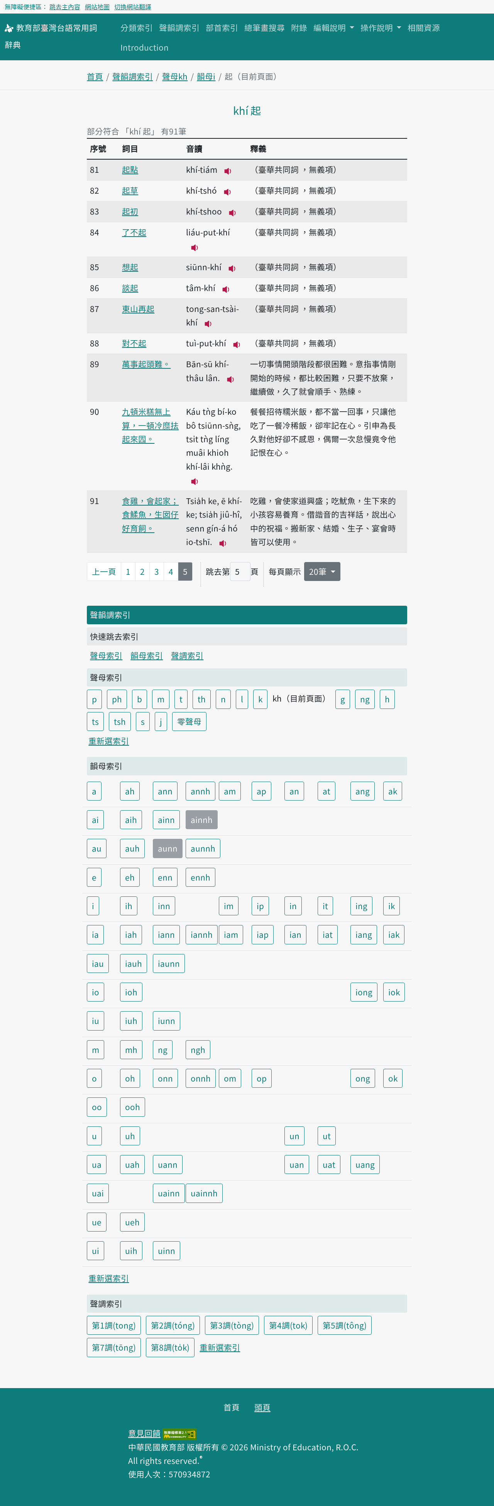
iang (363, 934)
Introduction (144, 47)
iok (394, 992)
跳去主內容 (64, 6)
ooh (132, 1106)
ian (295, 934)
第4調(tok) (288, 1325)
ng (365, 699)
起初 (130, 211)
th (202, 699)
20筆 (318, 571)
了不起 (134, 232)
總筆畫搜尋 (264, 27)
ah (130, 791)
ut (327, 1135)
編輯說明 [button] (330, 27)
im (228, 905)
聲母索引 (106, 655)
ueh (132, 1222)
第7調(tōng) (114, 1347)
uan (296, 1164)
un (294, 1135)
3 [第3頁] (156, 571)
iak (393, 934)
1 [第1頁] (128, 571)
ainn (166, 819)
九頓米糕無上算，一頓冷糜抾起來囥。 (150, 425)
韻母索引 (146, 655)
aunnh (203, 848)
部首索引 (222, 27)
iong (363, 992)
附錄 (299, 27)
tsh (120, 721)
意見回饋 (144, 1433)
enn (165, 877)
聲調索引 (187, 655)
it (325, 905)
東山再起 (138, 308)
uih (131, 1250)
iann (166, 934)
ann (165, 791)
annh (200, 791)
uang (365, 1164)
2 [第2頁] (142, 571)
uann (168, 1164)
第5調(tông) (345, 1325)
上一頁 (104, 571)
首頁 (95, 76)
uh (130, 1135)
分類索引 (136, 27)
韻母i (206, 76)
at (326, 791)
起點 (130, 169)
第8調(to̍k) (170, 1347)
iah (131, 934)
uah (132, 1164)
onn (165, 1078)
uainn (169, 1193)
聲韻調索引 (179, 27)
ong (362, 1078)
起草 (130, 190)
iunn (166, 1020)
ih (128, 905)
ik (391, 905)
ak (392, 791)
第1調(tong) (114, 1325)
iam (231, 934)
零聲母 (189, 721)
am (230, 791)
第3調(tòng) (232, 1325)
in (293, 905)
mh (131, 1049)
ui (95, 1250)
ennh (200, 877)
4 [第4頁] (171, 571)
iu (95, 1020)
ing (361, 905)
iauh (133, 963)
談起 (130, 287)
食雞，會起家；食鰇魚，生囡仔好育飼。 (150, 514)
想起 (130, 267)
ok (393, 1078)
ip (260, 905)
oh (130, 1078)
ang (362, 791)
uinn (166, 1250)
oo (97, 1106)
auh (132, 848)
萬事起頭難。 (146, 364)
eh (130, 877)
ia (95, 934)
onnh (201, 1078)
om (230, 1078)
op (262, 1078)
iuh (131, 1020)
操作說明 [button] (377, 27)
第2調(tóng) (173, 1325)
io (95, 992)
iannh (202, 934)
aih (131, 819)
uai (98, 1193)
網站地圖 (97, 6)
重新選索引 (108, 740)
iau (98, 963)
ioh (131, 992)
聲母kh (175, 76)
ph (117, 699)
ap (261, 791)
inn (164, 905)
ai (95, 819)
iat (328, 934)
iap (263, 934)
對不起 (134, 343)
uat (329, 1164)
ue (97, 1222)
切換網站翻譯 (132, 6)
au (97, 848)
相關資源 (424, 27)
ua (97, 1164)
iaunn (169, 963)
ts (95, 721)
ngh (198, 1049)
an (294, 791)
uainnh (204, 1193)
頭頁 (262, 1407)
